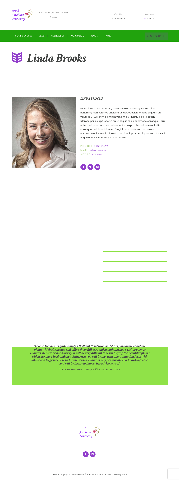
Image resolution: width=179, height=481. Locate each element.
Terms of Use (110, 475)
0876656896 (118, 18)
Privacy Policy (123, 475)
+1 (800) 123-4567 (101, 146)
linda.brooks (97, 154)
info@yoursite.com (98, 150)
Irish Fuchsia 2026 (95, 475)
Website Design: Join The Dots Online (67, 475)
